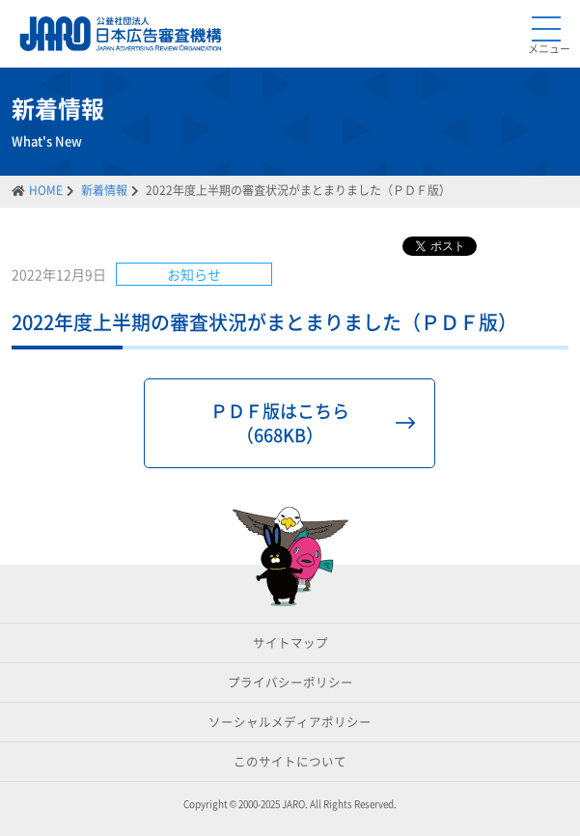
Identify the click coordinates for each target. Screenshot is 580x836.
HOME (46, 190)
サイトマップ (290, 642)
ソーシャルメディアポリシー (290, 721)
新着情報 (104, 190)
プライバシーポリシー (290, 682)
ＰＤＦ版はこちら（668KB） (279, 423)
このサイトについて (290, 761)
